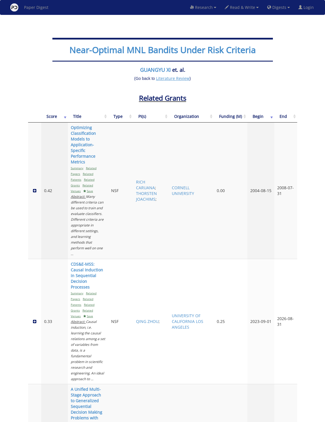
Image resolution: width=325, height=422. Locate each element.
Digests (278, 7)
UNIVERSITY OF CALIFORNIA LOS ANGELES (214, 204)
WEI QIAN (181, 260)
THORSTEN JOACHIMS (182, 159)
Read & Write (242, 7)
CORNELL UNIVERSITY (211, 153)
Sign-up (151, 416)
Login (307, 7)
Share (192, 416)
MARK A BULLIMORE (183, 364)
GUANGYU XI (155, 69)
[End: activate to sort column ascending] (288, 119)
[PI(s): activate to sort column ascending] (183, 119)
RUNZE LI (180, 308)
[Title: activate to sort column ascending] (104, 119)
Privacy (178, 416)
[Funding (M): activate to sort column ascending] (245, 119)
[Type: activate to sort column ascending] (159, 119)
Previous (244, 393)
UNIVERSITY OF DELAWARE (214, 257)
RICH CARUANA (181, 147)
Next (288, 393)
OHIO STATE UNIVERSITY (211, 364)
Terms (165, 416)
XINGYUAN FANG (182, 316)
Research (203, 7)
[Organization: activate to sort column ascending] (214, 119)
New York (208, 416)
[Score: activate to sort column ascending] (48, 119)
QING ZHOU (177, 204)
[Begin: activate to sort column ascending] (268, 119)
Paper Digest (29, 7)
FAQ (138, 416)
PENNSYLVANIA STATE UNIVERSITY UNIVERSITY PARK (214, 314)
